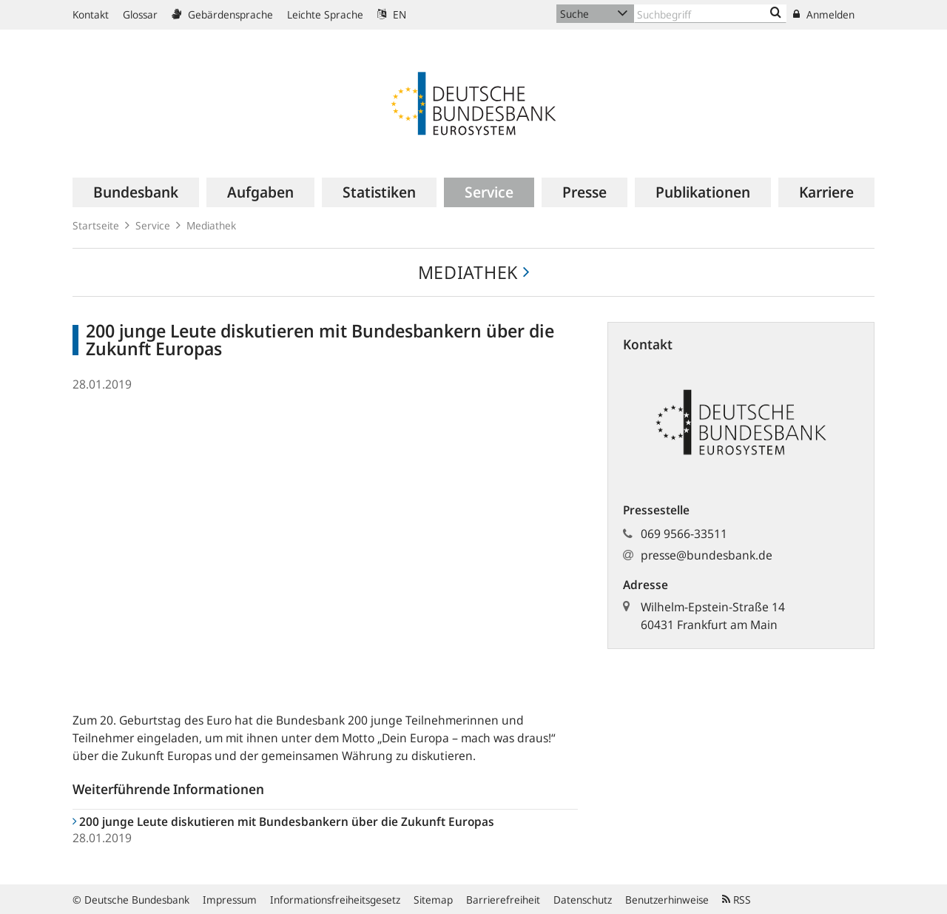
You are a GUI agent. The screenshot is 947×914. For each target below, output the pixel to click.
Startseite (96, 225)
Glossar (140, 14)
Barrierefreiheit (503, 900)
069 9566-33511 (684, 533)
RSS (736, 900)
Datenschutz (582, 900)
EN (391, 14)
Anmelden (824, 14)
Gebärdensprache (222, 14)
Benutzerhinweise (667, 900)
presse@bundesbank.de (706, 555)
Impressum (230, 900)
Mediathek (211, 225)
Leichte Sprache (325, 14)
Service (152, 225)
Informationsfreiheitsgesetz (335, 900)
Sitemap (433, 900)
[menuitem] (136, 192)
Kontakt (91, 14)
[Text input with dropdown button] (710, 13)
